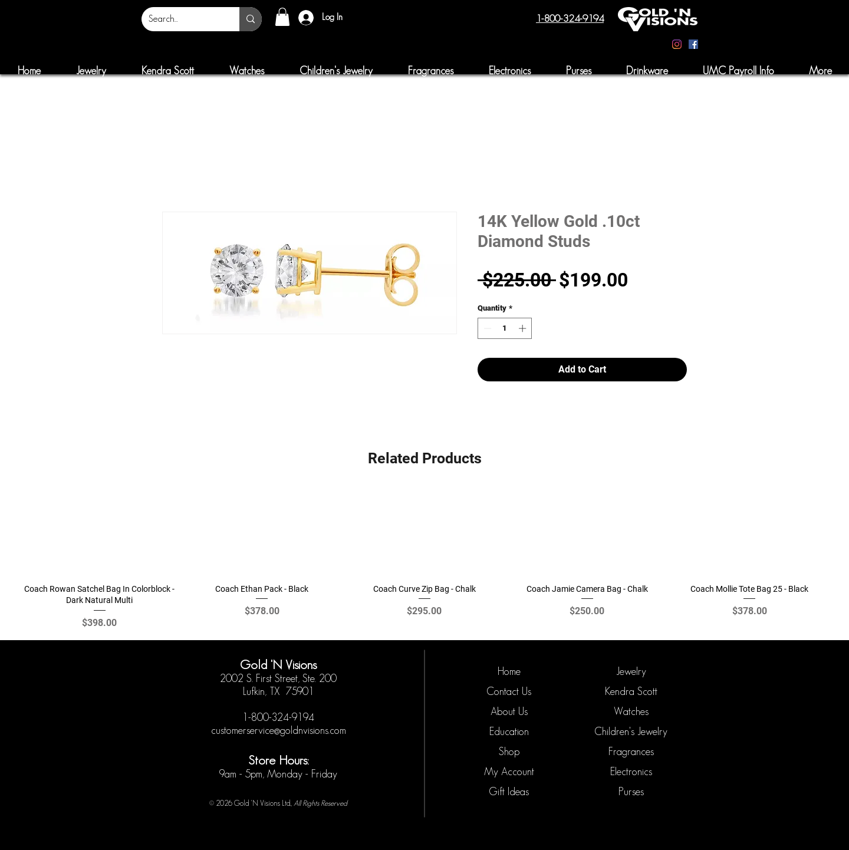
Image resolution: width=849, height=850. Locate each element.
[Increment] (523, 328)
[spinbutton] (504, 328)
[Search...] (182, 19)
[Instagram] (677, 44)
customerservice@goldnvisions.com (278, 730)
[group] (424, 560)
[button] (282, 17)
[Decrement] (486, 328)
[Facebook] (693, 44)
